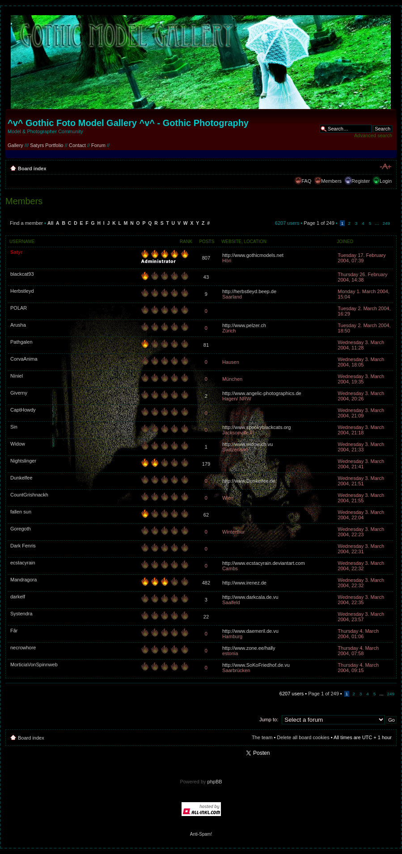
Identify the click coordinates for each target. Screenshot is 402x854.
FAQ (306, 181)
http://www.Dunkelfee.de (248, 481)
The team (262, 737)
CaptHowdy (23, 409)
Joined (345, 241)
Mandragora (23, 579)
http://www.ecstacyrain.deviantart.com (263, 563)
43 (206, 277)
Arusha (18, 325)
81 (206, 345)
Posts (206, 241)
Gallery (15, 145)
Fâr (14, 630)
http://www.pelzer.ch (244, 325)
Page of (319, 223)
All (50, 223)
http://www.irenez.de (244, 582)
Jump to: (268, 719)
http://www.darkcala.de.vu (250, 597)
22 (206, 616)
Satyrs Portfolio (46, 145)
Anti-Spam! (201, 834)
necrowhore (23, 647)
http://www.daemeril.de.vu (250, 631)
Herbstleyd (22, 291)
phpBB (214, 781)
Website (231, 241)
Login (386, 181)
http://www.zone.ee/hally (248, 648)
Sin (13, 426)
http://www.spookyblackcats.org (256, 427)
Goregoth (20, 528)
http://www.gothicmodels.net (253, 255)
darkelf (17, 596)
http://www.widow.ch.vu (247, 444)
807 (206, 258)
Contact (77, 145)
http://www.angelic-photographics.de (261, 393)
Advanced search (373, 135)
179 (206, 464)
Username (22, 241)
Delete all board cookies (303, 737)
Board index (32, 168)
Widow (17, 443)
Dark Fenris (23, 545)
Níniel (16, 376)
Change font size (385, 167)
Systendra (21, 613)
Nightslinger (23, 460)
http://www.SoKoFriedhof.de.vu (256, 665)
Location (255, 241)
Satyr (16, 252)
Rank (186, 241)
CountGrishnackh (29, 494)
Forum (98, 145)
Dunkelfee (21, 477)
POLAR (18, 308)
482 (206, 582)
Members (331, 181)
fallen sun (20, 511)
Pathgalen (21, 342)
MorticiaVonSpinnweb (34, 664)
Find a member (26, 223)
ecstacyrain (22, 562)
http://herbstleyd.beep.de (249, 291)
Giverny (18, 392)
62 (206, 514)
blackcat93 (22, 274)
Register (360, 181)
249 (386, 223)
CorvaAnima (24, 359)
